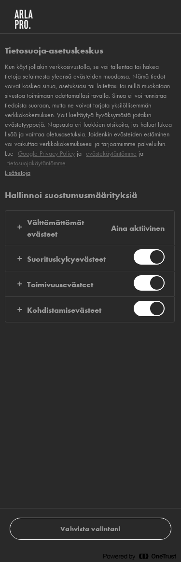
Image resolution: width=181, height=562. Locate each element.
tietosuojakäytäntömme (36, 163)
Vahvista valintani (90, 528)
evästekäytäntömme (111, 153)
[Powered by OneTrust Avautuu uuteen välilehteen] (139, 556)
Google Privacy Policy (46, 153)
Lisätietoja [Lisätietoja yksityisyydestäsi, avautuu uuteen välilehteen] (17, 172)
